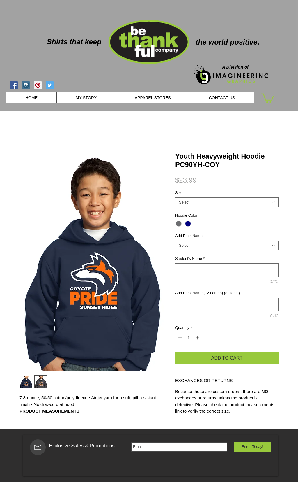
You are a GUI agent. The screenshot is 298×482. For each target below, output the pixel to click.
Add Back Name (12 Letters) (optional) (207, 293)
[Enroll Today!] (252, 447)
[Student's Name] (226, 270)
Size (178, 192)
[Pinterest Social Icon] (38, 85)
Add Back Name (189, 236)
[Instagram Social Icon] (26, 85)
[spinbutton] (188, 338)
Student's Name (190, 258)
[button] (267, 97)
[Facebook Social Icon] (14, 85)
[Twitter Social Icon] (50, 85)
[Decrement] (179, 338)
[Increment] (197, 338)
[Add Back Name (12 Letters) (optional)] (226, 304)
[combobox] (227, 202)
